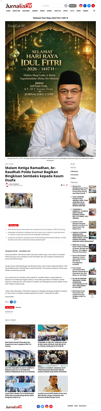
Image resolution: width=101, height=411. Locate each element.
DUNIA (42, 11)
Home (6, 164)
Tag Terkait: (10, 307)
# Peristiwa (74, 175)
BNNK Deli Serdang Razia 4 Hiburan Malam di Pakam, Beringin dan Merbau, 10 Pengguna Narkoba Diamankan (80, 248)
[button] (94, 10)
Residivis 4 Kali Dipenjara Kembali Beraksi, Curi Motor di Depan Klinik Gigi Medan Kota (80, 225)
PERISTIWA (16, 11)
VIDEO (79, 11)
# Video (73, 178)
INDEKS (85, 11)
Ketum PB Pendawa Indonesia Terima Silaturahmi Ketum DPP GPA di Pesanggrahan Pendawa (79, 260)
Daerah (11, 164)
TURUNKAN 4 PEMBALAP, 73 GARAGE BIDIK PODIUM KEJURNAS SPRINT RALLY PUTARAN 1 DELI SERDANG (80, 213)
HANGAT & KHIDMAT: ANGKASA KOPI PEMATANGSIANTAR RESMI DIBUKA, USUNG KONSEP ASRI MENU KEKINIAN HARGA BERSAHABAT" (37, 239)
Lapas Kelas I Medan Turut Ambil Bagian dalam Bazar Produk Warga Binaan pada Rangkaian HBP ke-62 (19, 395)
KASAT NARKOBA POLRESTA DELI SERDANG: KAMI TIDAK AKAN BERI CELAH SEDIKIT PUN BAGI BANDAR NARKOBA (80, 201)
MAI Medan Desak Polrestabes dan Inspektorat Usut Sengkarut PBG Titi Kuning (36, 229)
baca (63, 185)
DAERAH (35, 11)
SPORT (65, 11)
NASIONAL (26, 11)
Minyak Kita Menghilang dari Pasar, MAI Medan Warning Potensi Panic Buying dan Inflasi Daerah (80, 189)
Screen (73, 6)
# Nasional (74, 171)
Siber (76, 406)
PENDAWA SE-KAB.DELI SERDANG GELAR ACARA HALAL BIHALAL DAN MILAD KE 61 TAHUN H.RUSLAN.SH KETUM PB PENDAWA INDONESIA (36, 233)
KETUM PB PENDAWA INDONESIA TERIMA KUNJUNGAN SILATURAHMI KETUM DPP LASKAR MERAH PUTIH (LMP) (80, 283)
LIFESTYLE (57, 11)
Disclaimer (82, 406)
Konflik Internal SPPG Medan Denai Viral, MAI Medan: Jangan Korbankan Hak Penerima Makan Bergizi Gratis (52, 395)
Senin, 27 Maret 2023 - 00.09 (15, 185)
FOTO (72, 11)
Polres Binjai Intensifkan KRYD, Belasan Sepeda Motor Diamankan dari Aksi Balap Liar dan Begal (80, 271)
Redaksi (70, 406)
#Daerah (18, 307)
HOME (8, 11)
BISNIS (49, 11)
